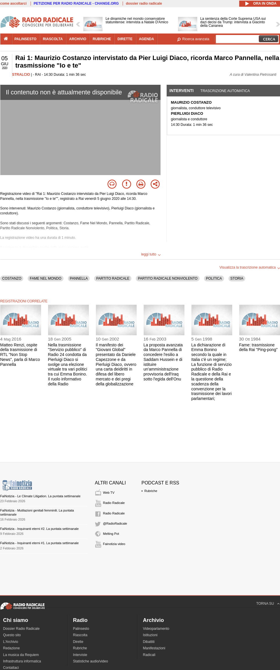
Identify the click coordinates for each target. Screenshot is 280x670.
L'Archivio (10, 642)
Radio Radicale (114, 503)
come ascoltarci (13, 3)
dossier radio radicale (144, 3)
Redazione (11, 648)
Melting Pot (111, 533)
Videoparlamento (156, 629)
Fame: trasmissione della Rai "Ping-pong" (258, 347)
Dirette (78, 642)
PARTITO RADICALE (112, 278)
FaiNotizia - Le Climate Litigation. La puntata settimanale (40, 496)
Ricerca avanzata (195, 39)
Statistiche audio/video (90, 661)
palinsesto (26, 39)
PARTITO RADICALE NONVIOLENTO (168, 278)
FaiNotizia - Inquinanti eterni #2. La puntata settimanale (39, 528)
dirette (124, 39)
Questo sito (12, 635)
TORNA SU (265, 604)
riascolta (53, 39)
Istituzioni (150, 635)
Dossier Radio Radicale (21, 629)
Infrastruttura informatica (22, 661)
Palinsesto (81, 629)
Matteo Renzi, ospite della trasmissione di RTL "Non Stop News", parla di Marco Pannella (20, 355)
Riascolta (80, 635)
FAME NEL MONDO (45, 278)
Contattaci (11, 668)
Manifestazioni (154, 648)
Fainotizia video (114, 544)
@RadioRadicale (115, 523)
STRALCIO (21, 75)
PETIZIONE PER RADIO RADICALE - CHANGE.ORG (76, 3)
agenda (146, 39)
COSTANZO (12, 278)
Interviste (80, 655)
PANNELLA (79, 278)
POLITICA (214, 278)
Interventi (182, 90)
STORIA (236, 278)
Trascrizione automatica (225, 91)
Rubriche (151, 491)
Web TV (109, 492)
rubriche (102, 39)
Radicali (149, 655)
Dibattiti (149, 642)
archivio (77, 39)
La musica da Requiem (21, 655)
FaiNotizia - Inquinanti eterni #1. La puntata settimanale (39, 543)
